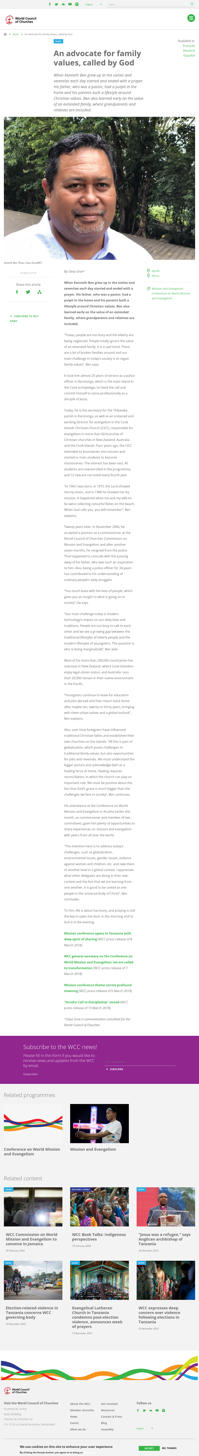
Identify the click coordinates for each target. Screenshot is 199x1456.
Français (189, 46)
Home (5, 34)
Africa (155, 276)
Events (74, 1423)
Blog (104, 1423)
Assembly (107, 1429)
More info (89, 1452)
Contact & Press (111, 1416)
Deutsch (189, 50)
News (16, 34)
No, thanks (169, 1448)
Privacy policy (30, 1073)
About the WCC (80, 1404)
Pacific (156, 271)
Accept (149, 1448)
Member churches (82, 1410)
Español (189, 55)
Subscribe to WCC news (24, 319)
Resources (108, 1410)
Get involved (109, 1404)
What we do (78, 1429)
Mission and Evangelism (167, 288)
